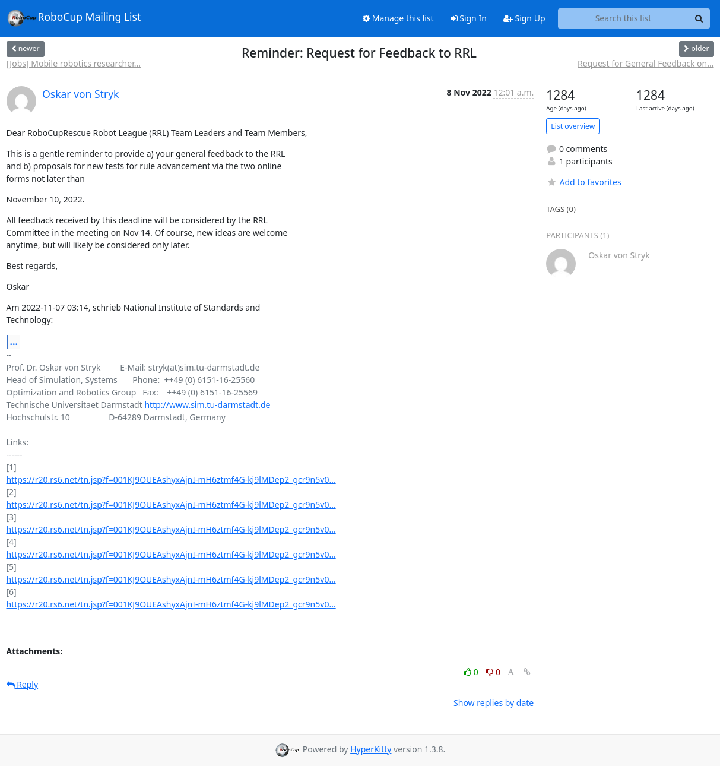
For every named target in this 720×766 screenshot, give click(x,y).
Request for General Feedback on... (645, 63)
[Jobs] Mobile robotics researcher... (74, 63)
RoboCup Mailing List (74, 18)
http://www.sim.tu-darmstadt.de (207, 404)
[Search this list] (623, 18)
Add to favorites (583, 182)
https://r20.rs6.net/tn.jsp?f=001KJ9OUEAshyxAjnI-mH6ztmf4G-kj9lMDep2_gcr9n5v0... (171, 479)
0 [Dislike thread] (493, 672)
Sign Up (524, 18)
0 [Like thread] (472, 672)
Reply (23, 684)
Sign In (469, 18)
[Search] (699, 18)
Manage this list (398, 18)
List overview (573, 126)
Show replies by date (493, 702)
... (14, 341)
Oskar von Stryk (80, 94)
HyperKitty (370, 749)
